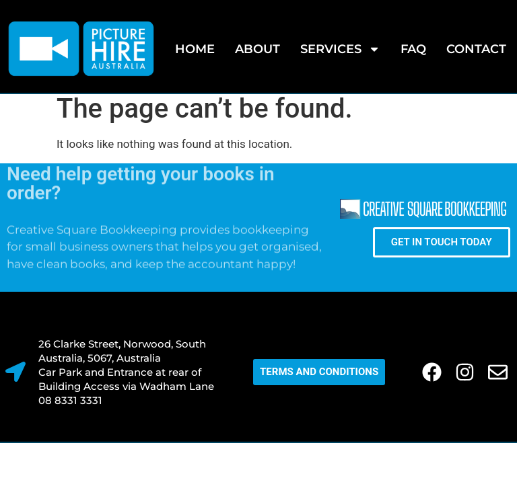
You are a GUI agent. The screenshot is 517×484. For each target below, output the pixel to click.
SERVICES (340, 49)
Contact (476, 49)
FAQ (413, 49)
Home (195, 49)
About (257, 49)
